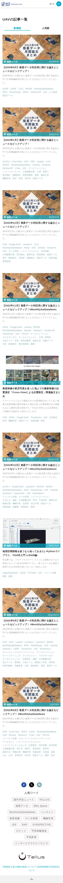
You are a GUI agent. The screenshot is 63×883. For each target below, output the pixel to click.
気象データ (52, 254)
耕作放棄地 (24, 344)
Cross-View (17, 161)
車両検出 (25, 507)
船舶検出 (31, 258)
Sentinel (36, 165)
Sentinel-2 (46, 165)
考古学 (28, 178)
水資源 (46, 752)
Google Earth (15, 244)
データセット (9, 742)
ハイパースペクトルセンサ (15, 745)
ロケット (21, 830)
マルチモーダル (10, 337)
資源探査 (7, 261)
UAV (45, 92)
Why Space (41, 806)
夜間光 (48, 337)
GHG (11, 642)
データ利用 (14, 251)
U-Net (17, 168)
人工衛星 (53, 92)
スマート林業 (50, 573)
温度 (53, 752)
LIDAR (13, 89)
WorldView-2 (45, 649)
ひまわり (7, 500)
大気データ (8, 340)
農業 (33, 344)
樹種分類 (7, 503)
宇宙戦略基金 (39, 830)
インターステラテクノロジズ (31, 843)
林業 (5, 576)
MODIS (29, 89)
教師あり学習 (41, 662)
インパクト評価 (10, 497)
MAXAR (40, 486)
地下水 (20, 748)
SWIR (16, 649)
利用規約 (7, 867)
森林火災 (45, 175)
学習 (17, 340)
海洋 (15, 178)
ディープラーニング (12, 655)
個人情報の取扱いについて (24, 867)
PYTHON (32, 573)
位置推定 (53, 417)
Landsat (40, 161)
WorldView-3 (38, 493)
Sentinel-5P (36, 92)
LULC (21, 89)
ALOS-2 (6, 161)
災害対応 (19, 755)
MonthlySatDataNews (43, 89)
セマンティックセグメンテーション (19, 652)
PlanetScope (15, 92)
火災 (5, 344)
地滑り (46, 171)
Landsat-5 (29, 642)
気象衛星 (19, 666)
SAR (34, 248)
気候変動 (41, 254)
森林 (37, 175)
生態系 (22, 258)
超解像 (16, 507)
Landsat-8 (27, 244)
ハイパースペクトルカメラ (29, 742)
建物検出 (17, 175)
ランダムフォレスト (28, 337)
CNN (5, 244)
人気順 (45, 28)
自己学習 (35, 503)
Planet (27, 248)
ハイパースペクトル (12, 171)
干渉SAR (43, 500)
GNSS (5, 327)
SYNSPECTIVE (41, 824)
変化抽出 (7, 175)
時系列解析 (28, 175)
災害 (21, 178)
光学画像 (45, 251)
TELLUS (44, 799)
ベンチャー (47, 812)
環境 (43, 666)
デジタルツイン (30, 655)
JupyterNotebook (10, 573)
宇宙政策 (31, 837)
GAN (26, 161)
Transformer (8, 334)
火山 (5, 755)
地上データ (8, 662)
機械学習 (7, 178)
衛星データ (8, 95)
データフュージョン (37, 168)
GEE (32, 161)
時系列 (52, 662)
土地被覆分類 (29, 171)
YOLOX (25, 334)
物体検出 (13, 258)
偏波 (15, 500)
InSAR (5, 89)
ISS (14, 824)
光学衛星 (53, 745)
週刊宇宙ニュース (24, 799)
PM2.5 (26, 92)
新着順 (17, 28)
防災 (43, 421)
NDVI (5, 92)
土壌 (39, 171)
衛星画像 (53, 258)
